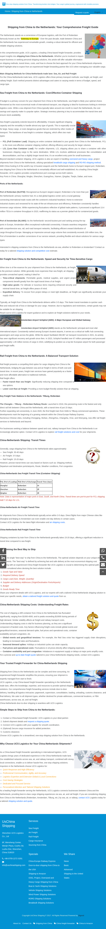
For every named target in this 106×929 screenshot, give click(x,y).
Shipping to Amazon (37, 874)
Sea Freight (34, 828)
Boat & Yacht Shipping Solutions (42, 886)
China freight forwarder (64, 923)
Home (7, 11)
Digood (81, 915)
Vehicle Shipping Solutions (40, 890)
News (66, 861)
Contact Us (26, 923)
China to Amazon (85, 923)
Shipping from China (42, 923)
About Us (17, 923)
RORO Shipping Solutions (40, 899)
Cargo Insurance (36, 841)
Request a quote (82, 13)
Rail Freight (34, 837)
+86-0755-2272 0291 (13, 858)
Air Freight (33, 832)
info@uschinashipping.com (13, 865)
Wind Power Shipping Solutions (42, 894)
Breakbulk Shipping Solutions (41, 903)
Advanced (68, 869)
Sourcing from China (37, 845)
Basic (66, 865)
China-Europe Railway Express (42, 861)
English (97, 12)
